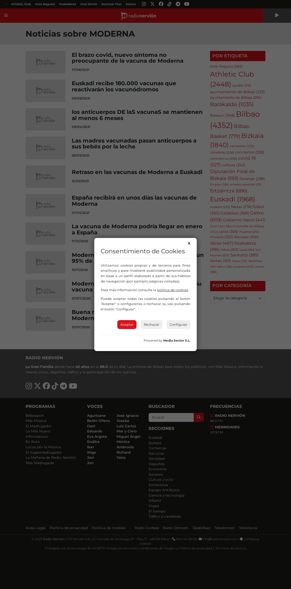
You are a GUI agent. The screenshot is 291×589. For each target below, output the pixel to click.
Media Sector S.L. (176, 340)
